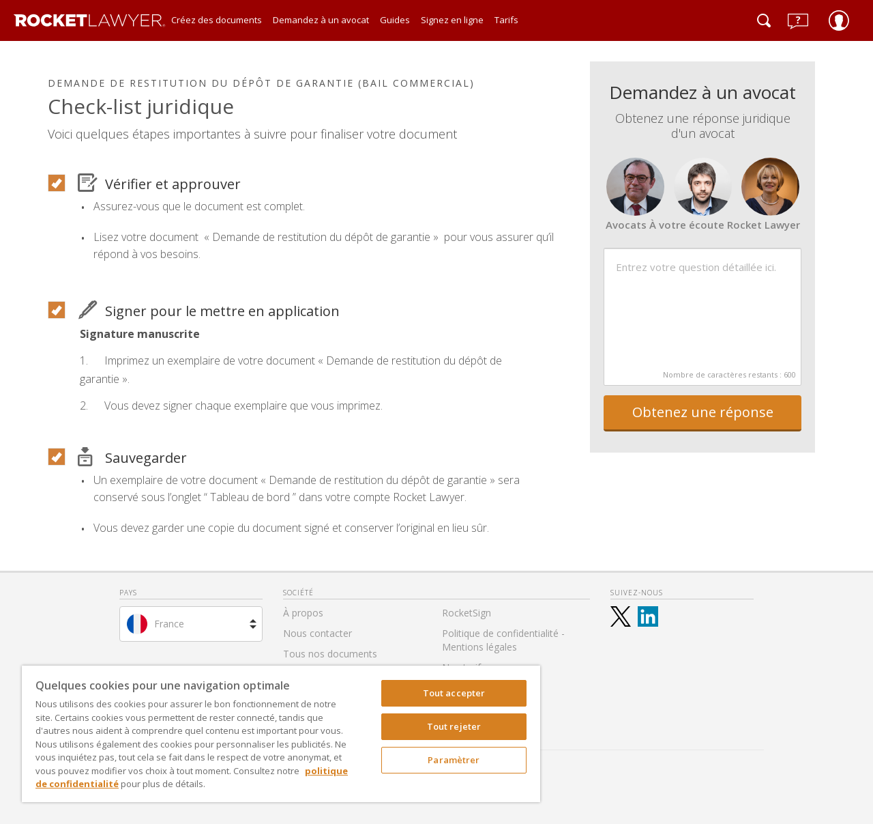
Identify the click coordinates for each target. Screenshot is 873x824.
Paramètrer (453, 760)
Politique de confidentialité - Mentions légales (503, 640)
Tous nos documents (330, 653)
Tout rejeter (454, 726)
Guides (395, 20)
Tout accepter (454, 693)
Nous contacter (317, 633)
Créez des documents (216, 20)
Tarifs (506, 20)
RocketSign (466, 612)
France (169, 623)
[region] (281, 734)
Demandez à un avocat (321, 20)
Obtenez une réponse (702, 412)
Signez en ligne (452, 20)
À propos (303, 612)
